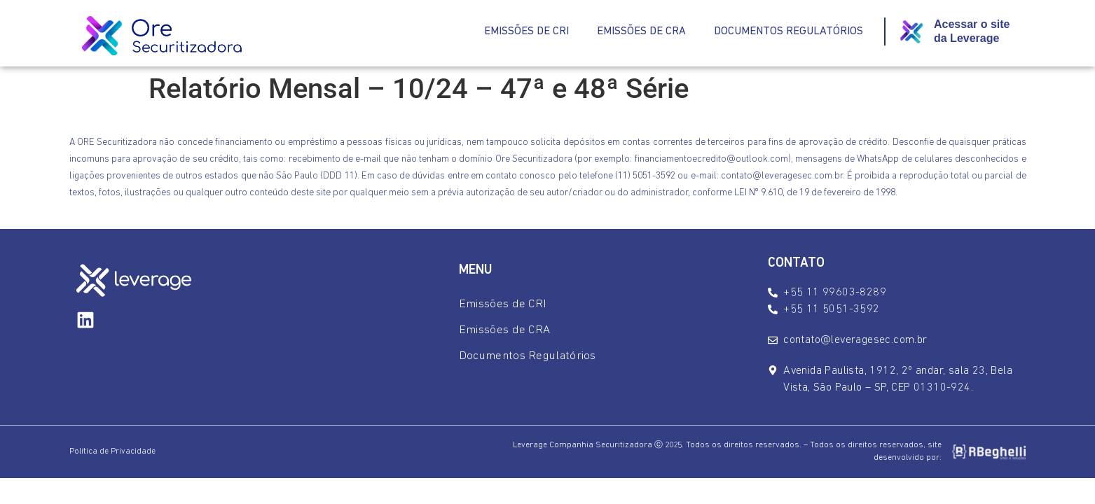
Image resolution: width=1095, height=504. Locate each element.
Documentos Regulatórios (788, 31)
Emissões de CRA (641, 31)
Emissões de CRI (526, 31)
